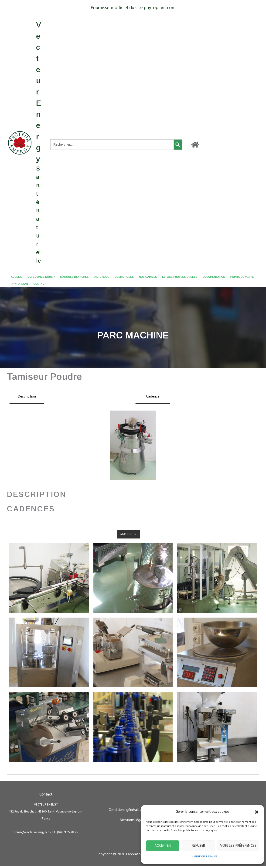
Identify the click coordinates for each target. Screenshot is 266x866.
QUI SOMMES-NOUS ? (41, 276)
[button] (256, 812)
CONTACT (40, 283)
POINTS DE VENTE (242, 276)
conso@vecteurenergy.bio (31, 832)
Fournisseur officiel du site (117, 8)
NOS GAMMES (148, 276)
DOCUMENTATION (213, 276)
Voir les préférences (238, 846)
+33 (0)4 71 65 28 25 (65, 832)
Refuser (198, 846)
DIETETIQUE (101, 276)
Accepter (162, 846)
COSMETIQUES (124, 276)
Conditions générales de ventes (133, 810)
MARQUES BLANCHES (74, 276)
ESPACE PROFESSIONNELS (179, 276)
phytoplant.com (160, 8)
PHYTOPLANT (19, 283)
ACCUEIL (16, 276)
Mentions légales (133, 820)
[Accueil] (195, 144)
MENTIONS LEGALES (204, 856)
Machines (128, 534)
